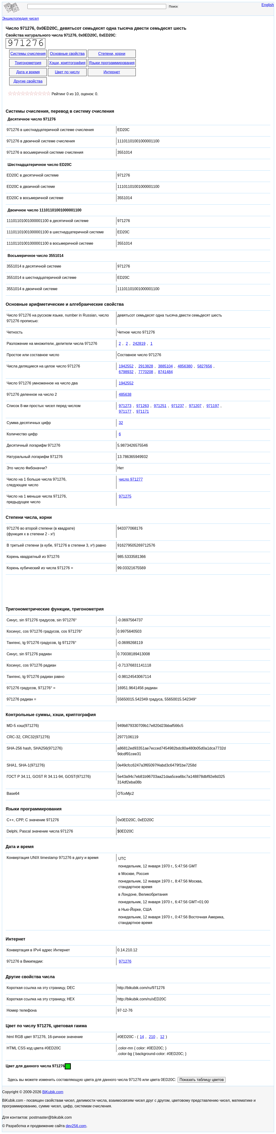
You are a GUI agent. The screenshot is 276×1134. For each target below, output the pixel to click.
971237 (177, 406)
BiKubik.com (52, 1092)
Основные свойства (67, 54)
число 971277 (131, 479)
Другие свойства (27, 81)
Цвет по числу (67, 72)
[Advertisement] (179, 68)
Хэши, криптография (67, 63)
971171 (142, 411)
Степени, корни (111, 54)
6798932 (126, 372)
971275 (125, 496)
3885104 (165, 366)
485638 (125, 394)
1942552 (126, 366)
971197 (212, 406)
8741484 (165, 372)
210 (152, 1037)
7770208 (145, 372)
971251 (160, 406)
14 (142, 1037)
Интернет (111, 72)
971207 (195, 406)
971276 (125, 961)
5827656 (204, 366)
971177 (125, 411)
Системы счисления (28, 54)
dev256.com (76, 1126)
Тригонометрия (28, 63)
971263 (142, 406)
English (268, 5)
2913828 (145, 366)
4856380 (185, 366)
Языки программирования (112, 63)
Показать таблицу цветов (201, 1080)
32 (121, 423)
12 (162, 1037)
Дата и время (28, 72)
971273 (125, 406)
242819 (139, 344)
